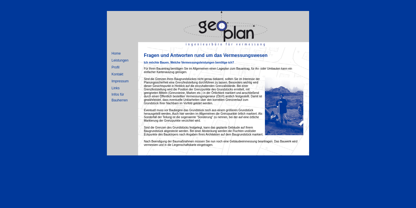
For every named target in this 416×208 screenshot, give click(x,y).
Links (116, 88)
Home (116, 53)
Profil (115, 67)
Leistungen (120, 60)
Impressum (120, 81)
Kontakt (117, 74)
